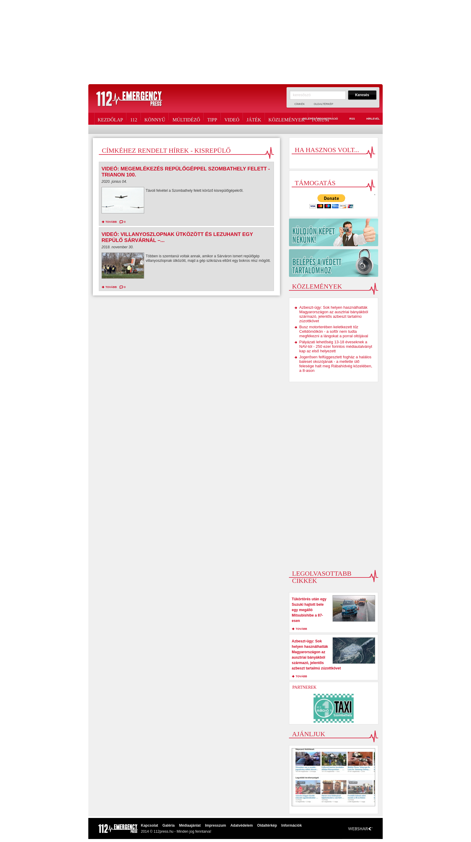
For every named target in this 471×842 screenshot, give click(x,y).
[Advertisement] (235, 42)
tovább (111, 221)
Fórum (320, 118)
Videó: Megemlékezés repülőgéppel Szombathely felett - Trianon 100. (186, 172)
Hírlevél (369, 119)
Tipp (212, 118)
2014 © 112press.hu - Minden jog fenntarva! (176, 831)
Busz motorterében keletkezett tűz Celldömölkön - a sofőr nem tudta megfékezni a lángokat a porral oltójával (333, 331)
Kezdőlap (110, 118)
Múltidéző (186, 118)
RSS (348, 119)
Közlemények (287, 118)
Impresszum (215, 825)
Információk (291, 825)
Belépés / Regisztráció (317, 119)
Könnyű (154, 118)
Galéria (169, 825)
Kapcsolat (149, 825)
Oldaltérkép (323, 104)
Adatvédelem (241, 825)
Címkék (299, 104)
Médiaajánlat (190, 825)
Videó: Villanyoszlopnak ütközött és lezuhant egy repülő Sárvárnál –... (177, 237)
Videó (231, 118)
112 (133, 118)
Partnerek (304, 687)
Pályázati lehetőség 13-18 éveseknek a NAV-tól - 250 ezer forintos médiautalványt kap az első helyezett (335, 346)
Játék (254, 118)
